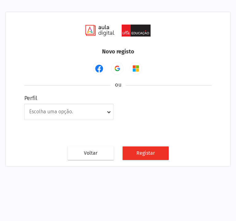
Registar (145, 153)
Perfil (30, 98)
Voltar (90, 153)
